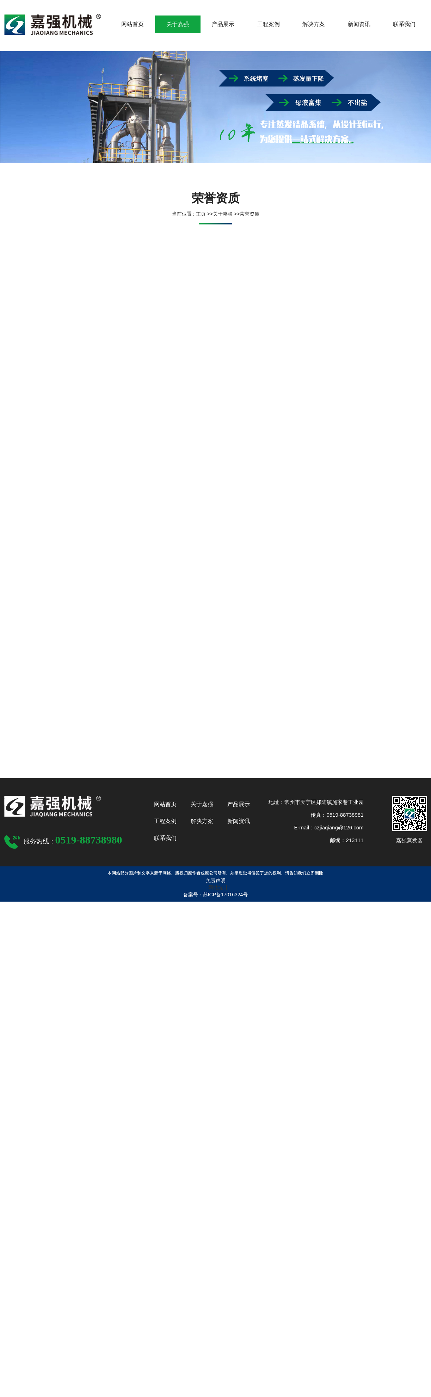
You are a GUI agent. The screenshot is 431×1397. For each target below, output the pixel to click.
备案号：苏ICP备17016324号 (215, 894)
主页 (200, 214)
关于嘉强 (222, 214)
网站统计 (218, 887)
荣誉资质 (249, 214)
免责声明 (216, 880)
